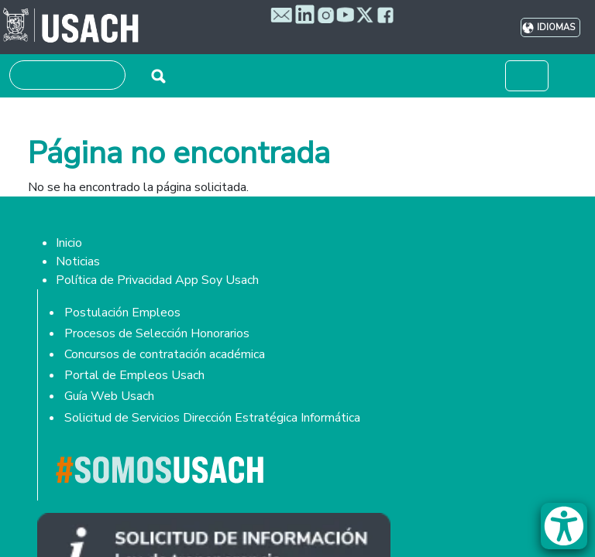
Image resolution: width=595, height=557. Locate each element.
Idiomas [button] (556, 27)
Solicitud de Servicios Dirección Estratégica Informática (212, 417)
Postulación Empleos (122, 312)
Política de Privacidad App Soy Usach (157, 280)
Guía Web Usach (109, 396)
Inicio (69, 242)
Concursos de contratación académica (164, 354)
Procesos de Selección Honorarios (156, 333)
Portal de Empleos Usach (134, 375)
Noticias (78, 261)
